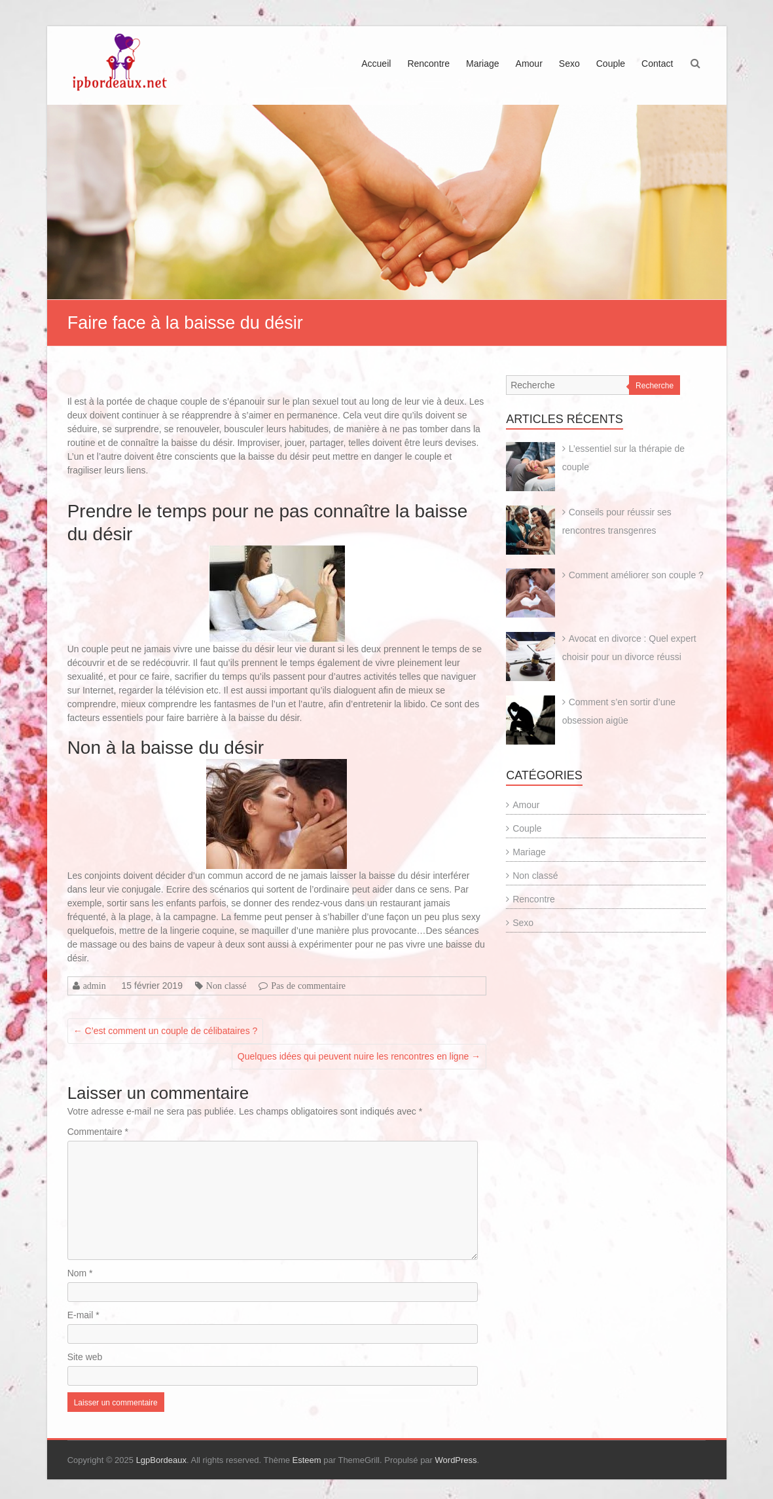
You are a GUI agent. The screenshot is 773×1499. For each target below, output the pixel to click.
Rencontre (428, 63)
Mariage (482, 63)
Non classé (226, 985)
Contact (657, 63)
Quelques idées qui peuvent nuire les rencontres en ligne (359, 1056)
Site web (85, 1357)
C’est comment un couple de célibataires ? (165, 1031)
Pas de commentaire (308, 985)
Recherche (655, 385)
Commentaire (97, 1131)
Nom (80, 1273)
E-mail (83, 1315)
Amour (529, 63)
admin (94, 985)
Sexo (569, 63)
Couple (610, 63)
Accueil (376, 63)
